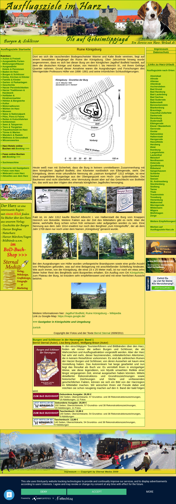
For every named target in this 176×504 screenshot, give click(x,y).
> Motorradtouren (10, 106)
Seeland (154, 176)
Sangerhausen (158, 171)
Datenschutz (161, 52)
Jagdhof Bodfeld (74, 313)
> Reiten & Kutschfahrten (14, 119)
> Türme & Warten (10, 132)
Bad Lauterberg (158, 94)
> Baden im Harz (9, 71)
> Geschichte (8, 85)
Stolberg (154, 186)
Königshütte (137, 272)
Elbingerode (156, 123)
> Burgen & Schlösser (12, 74)
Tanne (153, 189)
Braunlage (155, 110)
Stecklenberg (157, 184)
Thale (153, 192)
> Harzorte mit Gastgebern (15, 168)
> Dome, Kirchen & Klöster (15, 77)
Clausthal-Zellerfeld (160, 113)
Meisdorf (155, 157)
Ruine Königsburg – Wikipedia (103, 313)
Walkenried (156, 202)
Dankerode (156, 115)
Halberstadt (156, 136)
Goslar (153, 131)
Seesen (154, 178)
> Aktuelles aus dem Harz (15, 176)
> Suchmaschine (10, 162)
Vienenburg (156, 200)
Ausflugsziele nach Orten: (161, 70)
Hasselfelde (156, 142)
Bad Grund (156, 89)
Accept (97, 491)
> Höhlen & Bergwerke (13, 100)
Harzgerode (156, 139)
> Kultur (5, 103)
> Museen (6, 111)
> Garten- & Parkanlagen (14, 82)
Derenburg (156, 118)
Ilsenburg (155, 149)
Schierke (155, 173)
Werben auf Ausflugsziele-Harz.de (162, 228)
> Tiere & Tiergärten (11, 127)
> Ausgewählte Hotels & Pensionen (12, 67)
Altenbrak (155, 84)
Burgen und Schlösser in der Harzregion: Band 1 (63, 339)
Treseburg (155, 197)
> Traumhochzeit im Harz (14, 129)
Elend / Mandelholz (160, 126)
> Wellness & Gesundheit (14, 137)
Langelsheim (157, 152)
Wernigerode (157, 205)
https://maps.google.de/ (71, 316)
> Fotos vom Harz (10, 170)
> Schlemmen (8, 122)
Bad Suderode (158, 99)
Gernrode (155, 128)
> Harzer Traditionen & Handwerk (13, 91)
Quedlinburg (157, 165)
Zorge (153, 215)
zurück (37, 327)
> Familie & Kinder (11, 79)
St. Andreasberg (159, 181)
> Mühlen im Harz (10, 108)
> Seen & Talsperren (11, 124)
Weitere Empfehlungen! (163, 221)
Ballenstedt (156, 102)
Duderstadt (156, 120)
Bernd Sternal (102, 332)
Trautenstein (157, 194)
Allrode (154, 78)
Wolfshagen (156, 213)
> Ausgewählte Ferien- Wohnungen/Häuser (13, 62)
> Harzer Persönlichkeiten (14, 87)
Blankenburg (157, 107)
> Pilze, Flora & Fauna (12, 116)
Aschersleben (157, 86)
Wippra (154, 210)
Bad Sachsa (156, 97)
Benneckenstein (159, 105)
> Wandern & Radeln (12, 135)
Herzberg (155, 144)
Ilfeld (152, 147)
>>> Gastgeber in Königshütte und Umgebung (61, 321)
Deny (43, 491)
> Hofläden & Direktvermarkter (11, 96)
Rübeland (155, 168)
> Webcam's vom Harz (13, 173)
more (150, 491)
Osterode (155, 163)
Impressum (161, 48)
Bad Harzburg (157, 91)
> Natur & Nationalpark (13, 114)
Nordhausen (157, 160)
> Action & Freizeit (10, 58)
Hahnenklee (156, 134)
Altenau (154, 81)
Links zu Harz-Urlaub (161, 64)
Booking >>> (22, 148)
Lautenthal (156, 155)
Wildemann (156, 207)
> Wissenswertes (10, 140)
